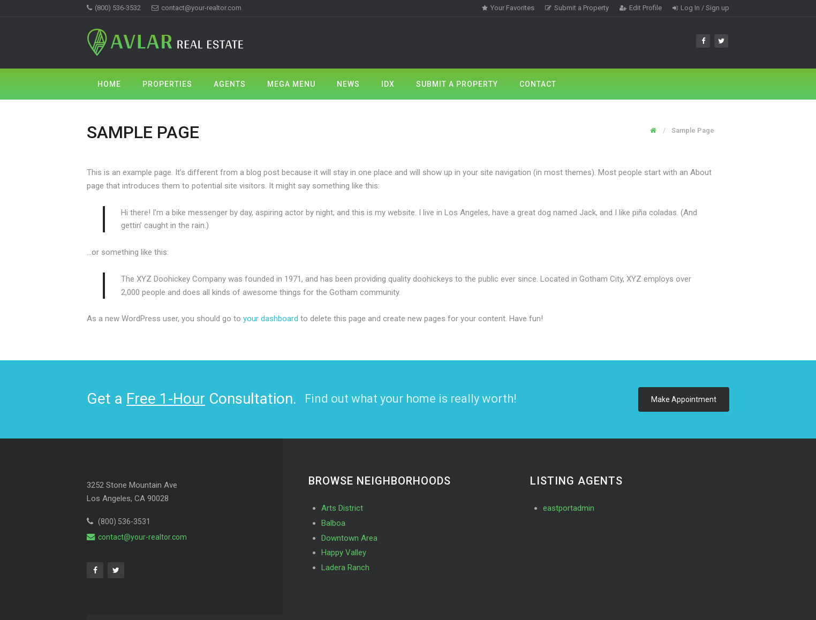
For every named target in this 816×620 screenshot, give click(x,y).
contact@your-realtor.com (196, 8)
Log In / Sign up (701, 8)
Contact (537, 84)
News (348, 84)
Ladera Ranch (345, 567)
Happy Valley (343, 552)
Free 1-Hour (165, 398)
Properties (167, 84)
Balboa (333, 523)
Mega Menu (291, 84)
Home (109, 84)
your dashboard (270, 318)
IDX (388, 84)
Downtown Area (349, 538)
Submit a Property (577, 8)
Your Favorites (508, 8)
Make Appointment (683, 399)
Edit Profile (640, 8)
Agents (230, 84)
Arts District (342, 508)
